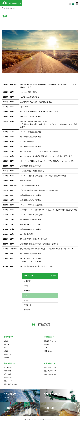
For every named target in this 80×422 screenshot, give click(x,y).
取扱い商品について (50, 371)
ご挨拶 (26, 286)
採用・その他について (51, 374)
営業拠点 (46, 344)
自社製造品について (50, 367)
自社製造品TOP (49, 337)
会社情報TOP (28, 281)
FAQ (45, 347)
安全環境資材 (8, 377)
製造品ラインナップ (50, 341)
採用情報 (27, 310)
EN (73, 4)
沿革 (5, 347)
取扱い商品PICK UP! (10, 384)
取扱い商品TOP (9, 363)
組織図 (26, 300)
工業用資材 (7, 371)
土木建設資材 (8, 367)
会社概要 (27, 290)
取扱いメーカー (9, 381)
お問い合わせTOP (50, 363)
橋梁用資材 (7, 374)
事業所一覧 (27, 305)
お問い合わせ (48, 351)
